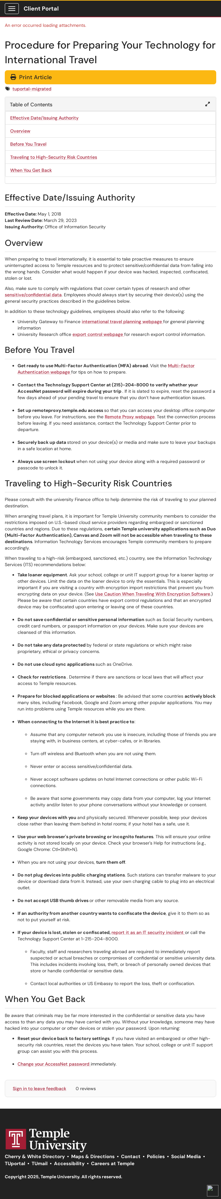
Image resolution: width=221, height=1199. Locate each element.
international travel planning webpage (122, 321)
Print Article (31, 77)
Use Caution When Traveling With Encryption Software (152, 594)
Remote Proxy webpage (130, 417)
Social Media (186, 1156)
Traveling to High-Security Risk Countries (53, 157)
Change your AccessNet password (54, 1064)
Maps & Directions (93, 1156)
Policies (156, 1156)
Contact (131, 1156)
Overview (20, 131)
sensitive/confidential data (33, 295)
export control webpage (98, 334)
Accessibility (69, 1163)
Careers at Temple (112, 1163)
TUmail (40, 1163)
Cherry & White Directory (35, 1156)
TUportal (15, 1163)
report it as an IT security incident (148, 932)
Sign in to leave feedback (39, 1088)
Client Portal (41, 8)
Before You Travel (28, 144)
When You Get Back (31, 170)
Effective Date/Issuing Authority (44, 118)
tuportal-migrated (31, 89)
